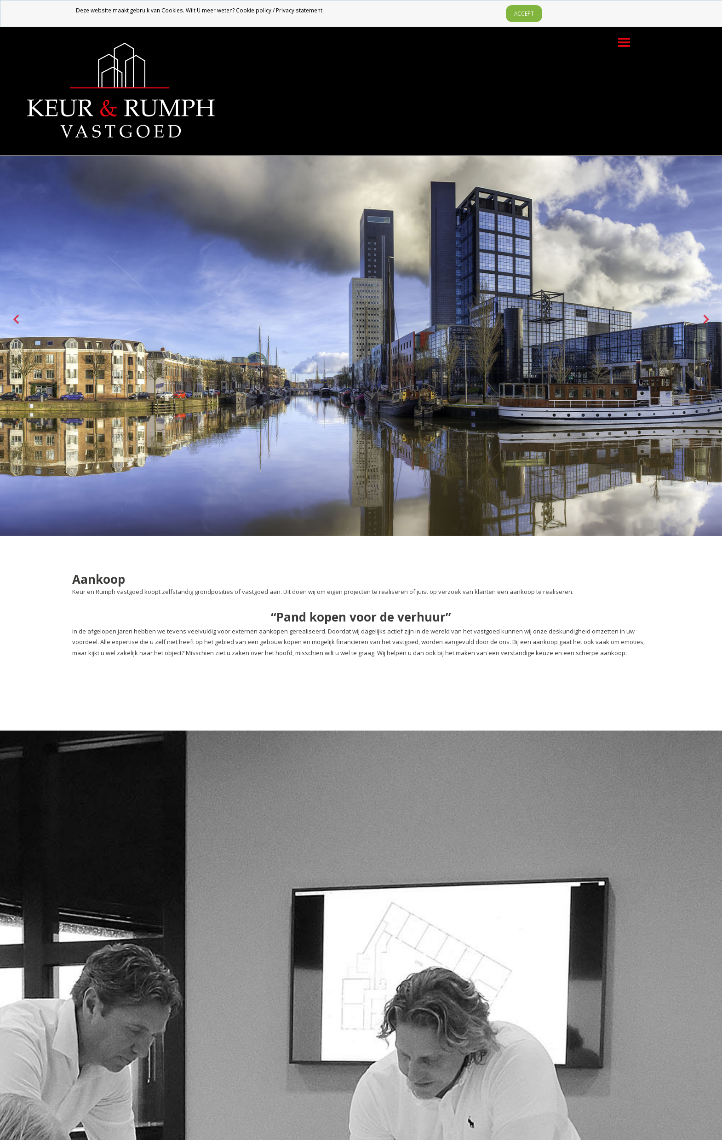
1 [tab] (347, 529)
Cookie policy (253, 10)
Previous (16, 319)
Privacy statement (299, 10)
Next (706, 319)
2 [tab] (361, 529)
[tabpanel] (361, 319)
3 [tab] (374, 529)
